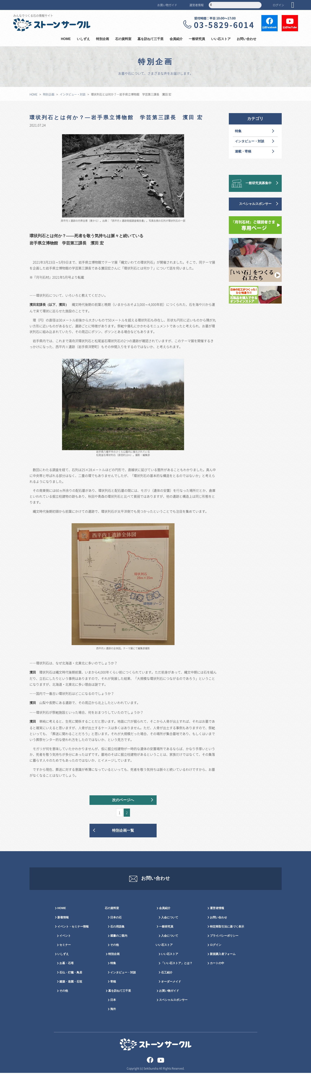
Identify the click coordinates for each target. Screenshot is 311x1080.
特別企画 (102, 39)
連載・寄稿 (243, 151)
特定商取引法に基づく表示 (227, 933)
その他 (63, 998)
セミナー (65, 952)
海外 (113, 1016)
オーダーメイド (171, 988)
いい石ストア (221, 39)
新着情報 (63, 924)
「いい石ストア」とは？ (176, 970)
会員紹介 (176, 39)
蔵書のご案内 (118, 943)
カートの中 (217, 970)
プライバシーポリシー (224, 943)
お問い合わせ (246, 39)
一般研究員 (197, 39)
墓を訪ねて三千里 (150, 39)
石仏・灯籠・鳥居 (70, 979)
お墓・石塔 (66, 970)
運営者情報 (196, 5)
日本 (113, 1007)
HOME (66, 39)
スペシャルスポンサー (255, 204)
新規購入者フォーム (223, 961)
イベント (65, 943)
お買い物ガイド (167, 5)
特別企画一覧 (123, 830)
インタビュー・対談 (72, 94)
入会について (169, 924)
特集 (238, 131)
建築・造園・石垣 (70, 988)
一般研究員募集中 (259, 183)
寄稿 (113, 988)
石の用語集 (117, 933)
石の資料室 (123, 39)
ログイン (278, 5)
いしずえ (83, 39)
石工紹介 (166, 979)
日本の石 (116, 924)
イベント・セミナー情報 (73, 933)
